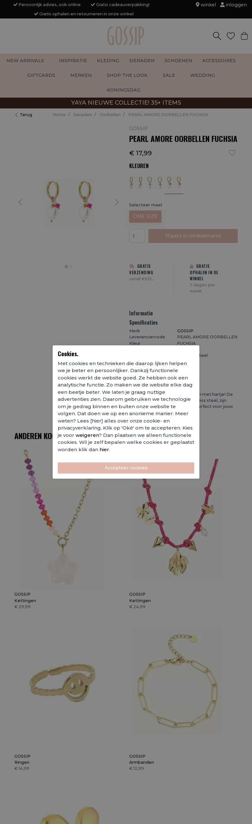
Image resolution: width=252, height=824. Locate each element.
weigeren (87, 435)
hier (104, 449)
